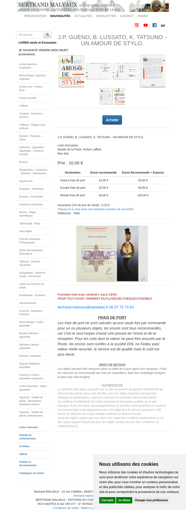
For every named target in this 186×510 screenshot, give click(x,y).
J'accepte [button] (107, 500)
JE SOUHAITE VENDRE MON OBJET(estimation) (35, 52)
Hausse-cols (26, 181)
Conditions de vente (66, 508)
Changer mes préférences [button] (151, 500)
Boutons (23, 162)
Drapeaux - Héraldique (31, 188)
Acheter (112, 120)
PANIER (143, 16)
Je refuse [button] (124, 500)
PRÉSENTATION (35, 16)
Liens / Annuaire (28, 427)
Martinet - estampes (30, 355)
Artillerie (23, 105)
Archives (24, 446)
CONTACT (127, 16)
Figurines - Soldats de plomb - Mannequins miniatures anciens (31, 401)
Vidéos (23, 454)
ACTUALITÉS (83, 16)
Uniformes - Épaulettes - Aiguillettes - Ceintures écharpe (32, 151)
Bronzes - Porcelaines (31, 196)
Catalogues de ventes (31, 473)
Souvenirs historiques (31, 204)
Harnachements (28, 303)
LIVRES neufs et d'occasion (35, 42)
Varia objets (25, 231)
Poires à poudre (28, 98)
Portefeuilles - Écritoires (32, 295)
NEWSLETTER (106, 16)
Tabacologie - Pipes (30, 223)
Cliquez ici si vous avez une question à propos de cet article (96, 209)
